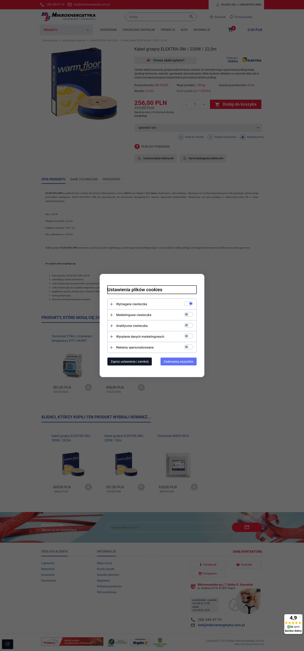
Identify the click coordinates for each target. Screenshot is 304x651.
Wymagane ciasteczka (131, 304)
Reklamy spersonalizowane (135, 347)
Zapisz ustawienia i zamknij (130, 361)
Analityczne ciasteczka (132, 326)
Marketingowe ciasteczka (133, 315)
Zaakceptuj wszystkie (178, 361)
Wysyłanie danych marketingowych (140, 336)
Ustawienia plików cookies (134, 289)
